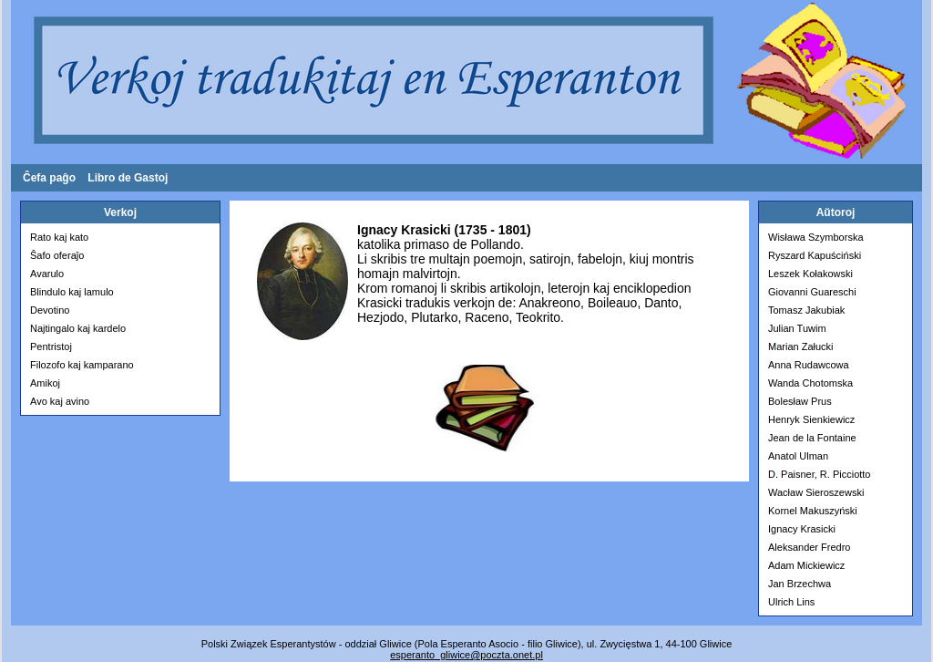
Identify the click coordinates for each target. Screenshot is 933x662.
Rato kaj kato (59, 237)
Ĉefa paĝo (49, 177)
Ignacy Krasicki (802, 528)
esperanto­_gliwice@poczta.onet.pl (466, 654)
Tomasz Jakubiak (806, 310)
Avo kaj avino (59, 401)
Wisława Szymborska (816, 237)
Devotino (49, 310)
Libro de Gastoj (127, 177)
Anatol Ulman (798, 455)
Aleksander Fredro (809, 547)
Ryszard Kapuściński (814, 255)
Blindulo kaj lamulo (72, 291)
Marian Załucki (801, 346)
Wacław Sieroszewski (816, 492)
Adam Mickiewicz (806, 565)
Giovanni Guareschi (812, 291)
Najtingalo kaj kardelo (78, 328)
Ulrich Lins (791, 601)
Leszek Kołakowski (810, 273)
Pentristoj (51, 346)
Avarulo (47, 273)
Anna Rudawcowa (808, 364)
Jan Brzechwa (799, 583)
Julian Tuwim (797, 328)
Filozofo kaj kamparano (82, 364)
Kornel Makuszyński (812, 510)
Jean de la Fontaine (812, 437)
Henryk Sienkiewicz (811, 419)
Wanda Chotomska (810, 383)
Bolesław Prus (800, 401)
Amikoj (45, 383)
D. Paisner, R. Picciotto (819, 474)
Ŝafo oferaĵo (57, 255)
